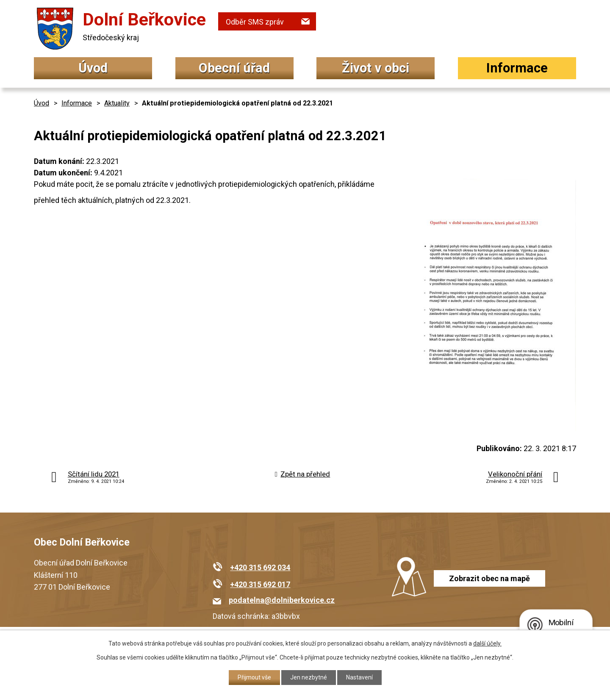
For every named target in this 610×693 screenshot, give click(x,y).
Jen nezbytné (308, 677)
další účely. (487, 643)
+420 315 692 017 (260, 584)
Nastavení (359, 677)
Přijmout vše (254, 677)
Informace (517, 68)
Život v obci (375, 68)
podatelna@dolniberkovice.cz (282, 600)
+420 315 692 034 (260, 567)
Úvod (93, 68)
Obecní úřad (234, 68)
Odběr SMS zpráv (255, 21)
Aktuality (117, 103)
